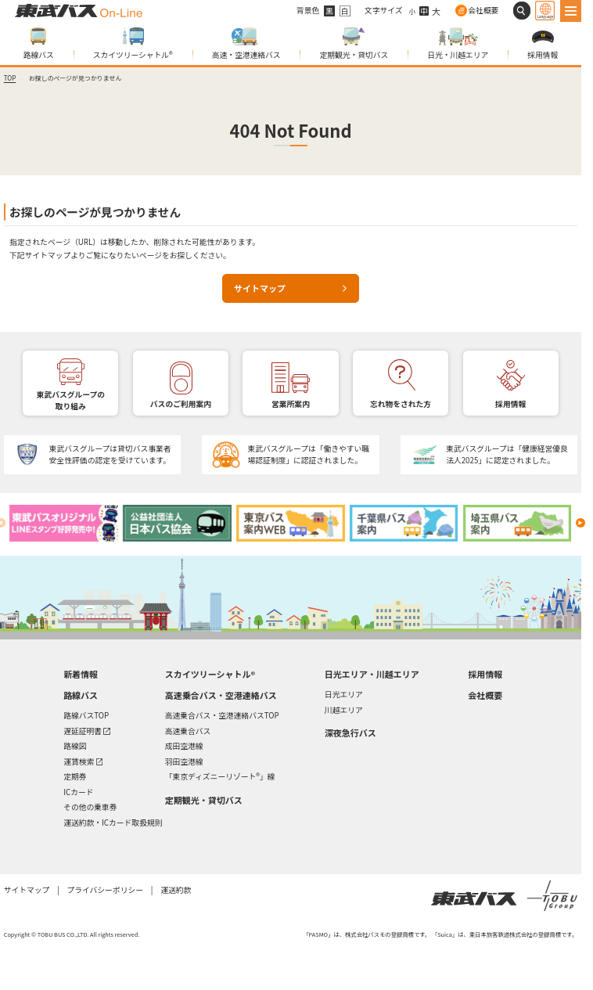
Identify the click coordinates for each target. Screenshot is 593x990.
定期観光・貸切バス (353, 54)
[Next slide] (580, 522)
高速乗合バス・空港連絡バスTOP (222, 715)
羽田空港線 (184, 761)
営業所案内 (290, 403)
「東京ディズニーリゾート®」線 (220, 776)
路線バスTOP (86, 715)
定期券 (74, 776)
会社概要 (483, 10)
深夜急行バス (350, 733)
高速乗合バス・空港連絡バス (221, 695)
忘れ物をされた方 (400, 403)
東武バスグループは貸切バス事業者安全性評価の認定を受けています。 (110, 454)
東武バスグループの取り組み (71, 400)
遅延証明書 (86, 730)
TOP (10, 78)
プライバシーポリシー (104, 889)
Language (545, 16)
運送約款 (175, 889)
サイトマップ (260, 288)
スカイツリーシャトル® (133, 54)
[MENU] (571, 11)
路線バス (38, 54)
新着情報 (80, 674)
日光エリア (344, 694)
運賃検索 (82, 760)
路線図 (74, 745)
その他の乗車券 (90, 806)
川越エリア (344, 709)
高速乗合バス (188, 730)
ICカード (78, 792)
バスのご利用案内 (180, 403)
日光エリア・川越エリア (372, 674)
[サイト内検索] (522, 11)
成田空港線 (184, 745)
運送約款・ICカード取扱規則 (112, 822)
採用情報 (542, 54)
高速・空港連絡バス (246, 54)
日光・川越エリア (457, 54)
